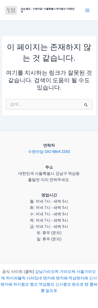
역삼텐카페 (78, 278)
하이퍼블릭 (15, 278)
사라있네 (34, 278)
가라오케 (67, 271)
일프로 (51, 290)
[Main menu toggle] (87, 10)
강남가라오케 (47, 271)
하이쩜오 (21, 284)
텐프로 (78, 284)
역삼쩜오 (46, 284)
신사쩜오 (63, 284)
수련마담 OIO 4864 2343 (49, 151)
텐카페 (49, 278)
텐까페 (62, 278)
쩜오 (34, 284)
